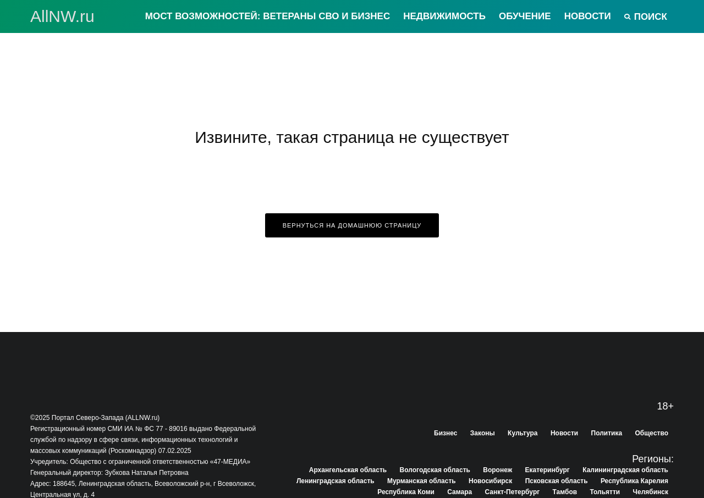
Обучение (525, 16)
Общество (652, 433)
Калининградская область (625, 470)
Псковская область (556, 481)
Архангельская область (348, 470)
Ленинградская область (335, 481)
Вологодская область (435, 470)
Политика (607, 433)
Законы (482, 433)
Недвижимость (444, 16)
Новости (587, 16)
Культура (522, 433)
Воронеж (497, 470)
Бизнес (445, 433)
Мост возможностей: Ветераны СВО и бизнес (267, 16)
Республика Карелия (634, 481)
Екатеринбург (547, 470)
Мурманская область (421, 481)
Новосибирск (490, 481)
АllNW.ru (62, 16)
